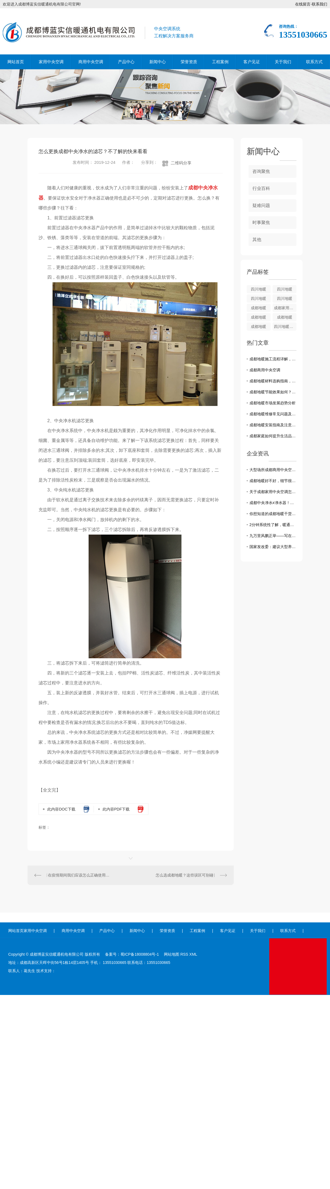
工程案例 (220, 61)
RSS (184, 954)
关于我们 (283, 61)
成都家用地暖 (285, 308)
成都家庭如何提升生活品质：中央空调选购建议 (272, 436)
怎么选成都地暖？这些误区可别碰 (184, 875)
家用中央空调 (51, 61)
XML (193, 954)
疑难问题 (261, 205)
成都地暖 (258, 308)
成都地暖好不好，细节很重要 (272, 481)
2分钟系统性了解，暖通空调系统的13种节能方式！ (272, 524)
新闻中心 (157, 61)
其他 (256, 239)
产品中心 (126, 61)
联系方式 (314, 61)
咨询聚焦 (261, 171)
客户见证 (251, 61)
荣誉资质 (189, 61)
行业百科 (261, 188)
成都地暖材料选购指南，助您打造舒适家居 (272, 381)
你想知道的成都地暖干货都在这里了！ (272, 513)
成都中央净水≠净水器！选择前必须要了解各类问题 (272, 503)
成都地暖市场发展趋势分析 (272, 403)
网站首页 (15, 61)
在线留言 (302, 4)
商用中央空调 (90, 61)
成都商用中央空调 (264, 370)
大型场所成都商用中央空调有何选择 (272, 470)
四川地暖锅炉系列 (285, 326)
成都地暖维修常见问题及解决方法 (272, 414)
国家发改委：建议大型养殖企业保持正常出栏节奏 (272, 546)
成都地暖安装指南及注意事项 (272, 425)
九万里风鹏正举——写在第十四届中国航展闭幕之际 (272, 535)
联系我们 (319, 4)
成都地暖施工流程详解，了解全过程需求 (272, 359)
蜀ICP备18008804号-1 (139, 954)
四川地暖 (258, 289)
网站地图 (171, 954)
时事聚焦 (261, 222)
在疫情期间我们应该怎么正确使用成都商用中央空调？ (79, 875)
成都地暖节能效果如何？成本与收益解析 (272, 392)
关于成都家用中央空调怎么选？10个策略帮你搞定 (272, 492)
